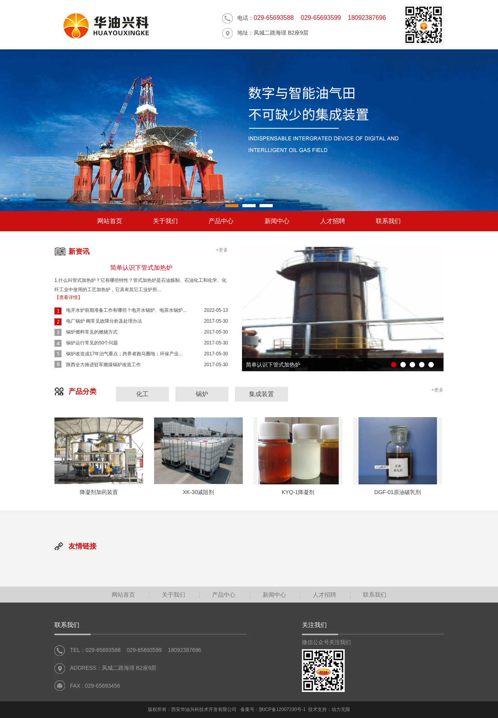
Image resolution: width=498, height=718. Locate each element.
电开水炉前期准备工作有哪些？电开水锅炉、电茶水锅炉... (126, 310)
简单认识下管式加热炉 (141, 267)
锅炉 (202, 394)
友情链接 (82, 546)
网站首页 (109, 221)
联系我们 (388, 221)
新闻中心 (277, 221)
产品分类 (82, 391)
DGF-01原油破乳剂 (397, 492)
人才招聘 (332, 221)
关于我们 (165, 221)
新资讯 (78, 251)
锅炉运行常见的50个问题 (92, 343)
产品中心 (221, 221)
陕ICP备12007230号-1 (282, 709)
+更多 (222, 250)
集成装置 (261, 394)
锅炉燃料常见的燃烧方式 (91, 332)
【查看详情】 (68, 297)
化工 (142, 394)
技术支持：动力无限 (329, 709)
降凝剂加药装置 (99, 492)
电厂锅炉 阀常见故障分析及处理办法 (104, 321)
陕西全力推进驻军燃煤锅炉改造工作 (103, 364)
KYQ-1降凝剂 (298, 492)
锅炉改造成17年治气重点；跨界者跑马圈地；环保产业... (124, 353)
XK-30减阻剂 (198, 492)
